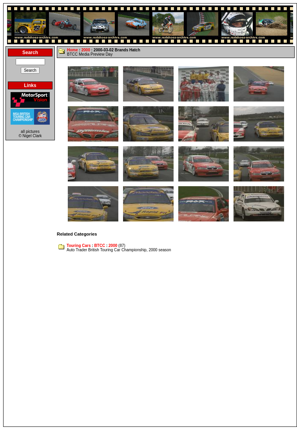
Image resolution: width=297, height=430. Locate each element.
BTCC (99, 245)
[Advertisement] (84, 340)
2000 (85, 50)
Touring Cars (79, 245)
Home (72, 50)
